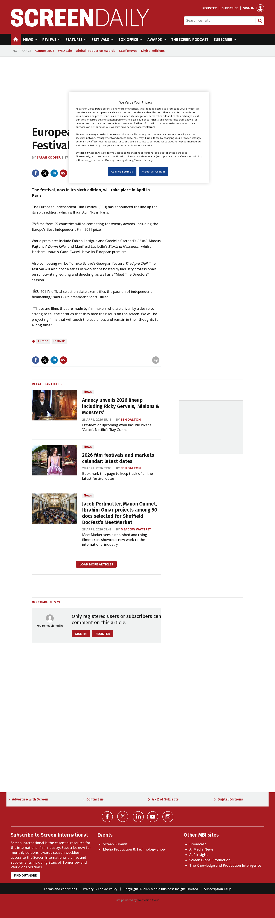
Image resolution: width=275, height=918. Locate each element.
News (88, 392)
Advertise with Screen (30, 799)
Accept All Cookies (153, 171)
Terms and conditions (60, 889)
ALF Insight (198, 854)
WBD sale (65, 51)
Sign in (248, 8)
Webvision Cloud (148, 900)
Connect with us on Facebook (107, 816)
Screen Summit (115, 844)
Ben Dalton (131, 419)
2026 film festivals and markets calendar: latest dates (118, 458)
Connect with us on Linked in (138, 816)
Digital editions (153, 51)
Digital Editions (230, 799)
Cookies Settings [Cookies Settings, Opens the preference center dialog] (122, 171)
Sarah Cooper (49, 157)
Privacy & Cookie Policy (100, 889)
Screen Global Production (210, 860)
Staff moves (128, 51)
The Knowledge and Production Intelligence (225, 865)
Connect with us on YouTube (152, 816)
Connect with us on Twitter (122, 816)
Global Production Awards (95, 51)
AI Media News (201, 849)
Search (260, 20)
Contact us (95, 799)
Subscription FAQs (217, 889)
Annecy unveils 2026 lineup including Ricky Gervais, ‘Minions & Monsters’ (120, 406)
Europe (43, 341)
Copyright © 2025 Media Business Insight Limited (161, 889)
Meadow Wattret (136, 529)
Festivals (59, 341)
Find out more (25, 875)
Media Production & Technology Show (134, 849)
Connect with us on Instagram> (167, 816)
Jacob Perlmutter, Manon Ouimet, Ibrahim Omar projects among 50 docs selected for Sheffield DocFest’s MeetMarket (119, 513)
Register (209, 8)
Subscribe (230, 8)
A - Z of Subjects (165, 799)
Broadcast (197, 844)
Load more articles (96, 564)
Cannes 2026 (44, 51)
